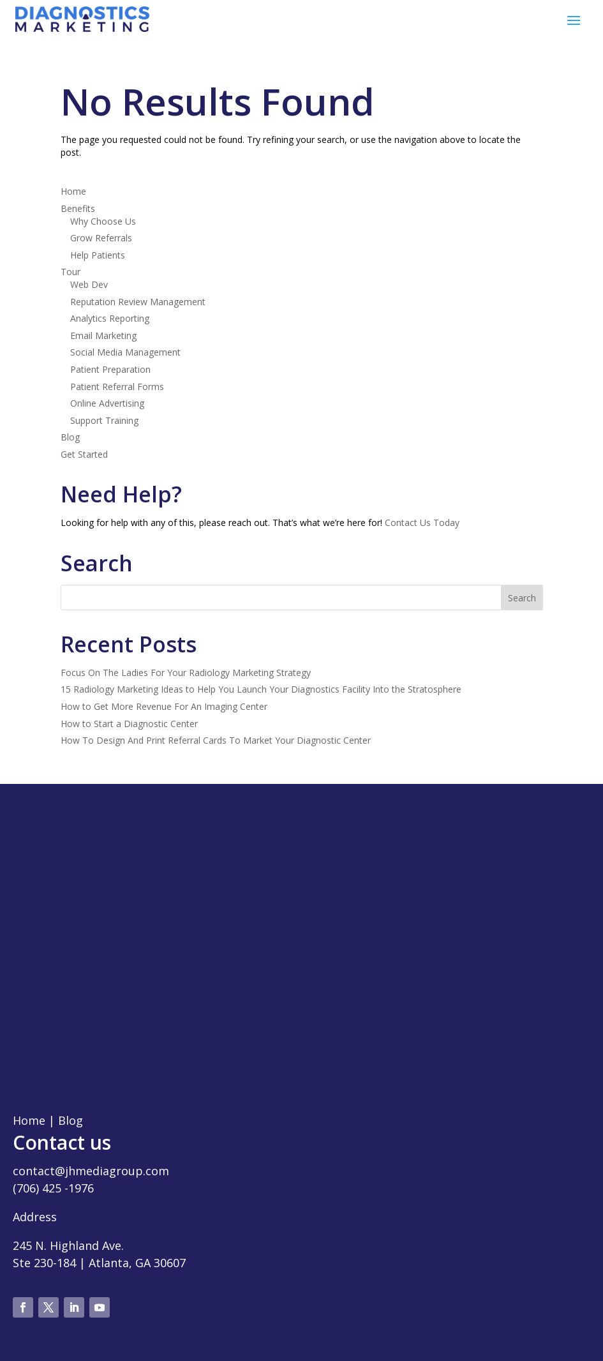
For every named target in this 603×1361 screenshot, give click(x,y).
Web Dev (89, 284)
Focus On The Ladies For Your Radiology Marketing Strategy (186, 672)
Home (73, 191)
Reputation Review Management (137, 302)
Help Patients (97, 255)
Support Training (104, 420)
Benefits (78, 208)
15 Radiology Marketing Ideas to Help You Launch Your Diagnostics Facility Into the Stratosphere (261, 689)
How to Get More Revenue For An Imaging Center (164, 706)
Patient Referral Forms (117, 386)
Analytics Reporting (109, 318)
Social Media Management (125, 352)
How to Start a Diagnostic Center (129, 724)
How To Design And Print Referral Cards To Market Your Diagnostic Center (216, 740)
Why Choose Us (103, 221)
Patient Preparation (110, 369)
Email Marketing (103, 335)
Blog (70, 437)
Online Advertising (107, 403)
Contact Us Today (422, 522)
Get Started (84, 454)
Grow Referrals (101, 238)
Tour (70, 272)
